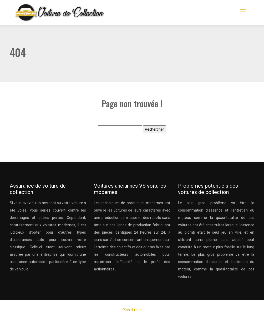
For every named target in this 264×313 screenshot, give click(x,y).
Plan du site (132, 310)
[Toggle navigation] (242, 12)
